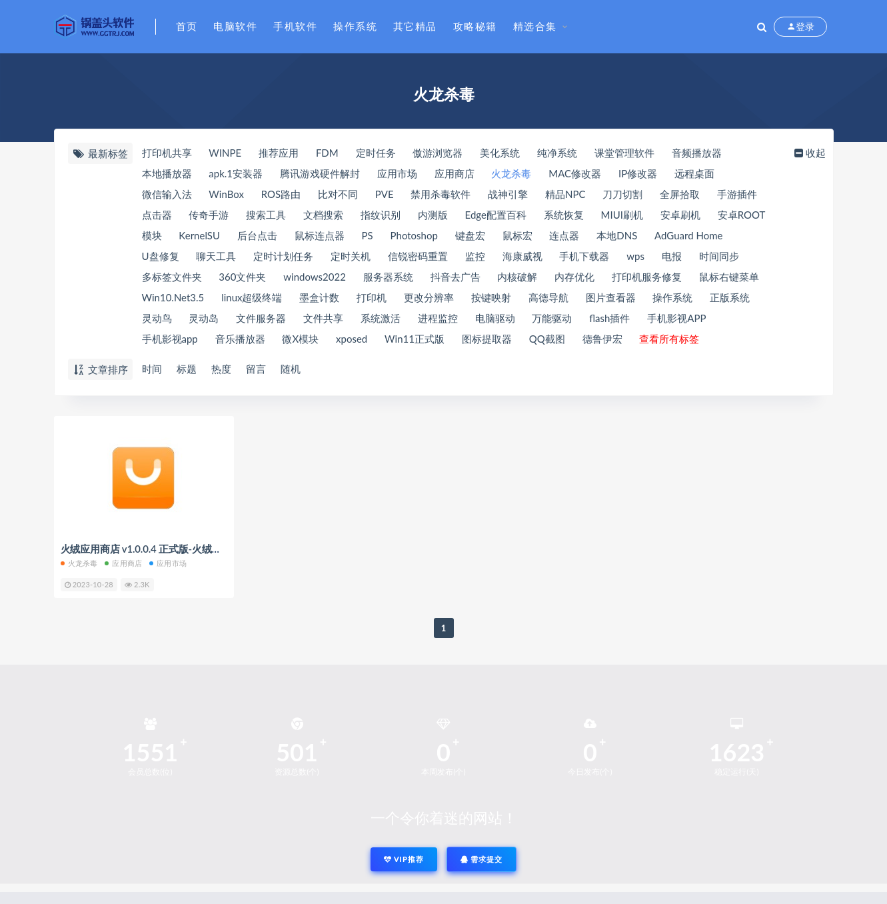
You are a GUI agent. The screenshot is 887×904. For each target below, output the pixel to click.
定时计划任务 (283, 256)
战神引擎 (508, 194)
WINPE (225, 153)
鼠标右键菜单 (729, 277)
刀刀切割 (622, 194)
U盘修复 (160, 256)
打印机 (372, 297)
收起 (809, 153)
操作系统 (355, 26)
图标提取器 (487, 339)
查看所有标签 (669, 339)
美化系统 (500, 153)
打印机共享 (167, 153)
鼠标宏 (517, 235)
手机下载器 (584, 256)
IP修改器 (637, 173)
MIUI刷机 (622, 215)
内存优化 (574, 277)
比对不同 (338, 194)
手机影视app (170, 339)
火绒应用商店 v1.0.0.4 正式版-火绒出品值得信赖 (166, 549)
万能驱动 (552, 318)
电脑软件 (235, 26)
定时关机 (351, 256)
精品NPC (565, 194)
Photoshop (414, 235)
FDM (327, 153)
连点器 (564, 235)
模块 (152, 235)
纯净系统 (557, 153)
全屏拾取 (680, 194)
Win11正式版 (414, 339)
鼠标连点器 (320, 235)
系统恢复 (564, 215)
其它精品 (415, 26)
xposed (351, 339)
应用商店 (454, 173)
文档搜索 (323, 215)
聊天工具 (216, 256)
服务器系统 (388, 277)
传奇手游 (209, 215)
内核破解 (517, 277)
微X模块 (300, 339)
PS (367, 235)
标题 (187, 369)
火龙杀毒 (511, 173)
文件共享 (323, 318)
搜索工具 (266, 215)
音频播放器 (697, 153)
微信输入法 (167, 194)
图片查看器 (611, 297)
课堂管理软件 (624, 153)
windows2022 (314, 277)
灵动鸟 (157, 318)
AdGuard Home (688, 235)
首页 (187, 26)
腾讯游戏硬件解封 (320, 173)
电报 (672, 256)
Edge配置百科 (495, 215)
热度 (221, 369)
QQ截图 (547, 339)
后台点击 (257, 235)
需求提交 (481, 859)
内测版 (433, 215)
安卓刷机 (680, 215)
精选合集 (535, 26)
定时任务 (376, 153)
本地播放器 (167, 173)
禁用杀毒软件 (440, 194)
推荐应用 (279, 153)
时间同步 (719, 256)
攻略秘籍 (475, 26)
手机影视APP (676, 318)
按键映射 (491, 297)
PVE (384, 194)
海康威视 (522, 256)
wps (635, 256)
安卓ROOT (742, 215)
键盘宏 (470, 235)
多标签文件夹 (172, 277)
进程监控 (438, 318)
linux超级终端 (251, 297)
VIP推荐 (404, 859)
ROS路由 (281, 194)
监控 (475, 256)
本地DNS (616, 235)
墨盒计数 (319, 297)
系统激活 (381, 318)
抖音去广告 (455, 277)
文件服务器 (261, 318)
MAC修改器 (574, 173)
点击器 (157, 215)
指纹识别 (381, 215)
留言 (256, 369)
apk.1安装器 (236, 173)
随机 (291, 369)
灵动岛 (204, 318)
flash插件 (609, 318)
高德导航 (548, 297)
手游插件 (737, 194)
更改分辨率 (429, 297)
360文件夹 (242, 277)
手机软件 (295, 26)
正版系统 (730, 297)
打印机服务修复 (647, 277)
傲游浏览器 (437, 153)
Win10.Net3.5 (173, 297)
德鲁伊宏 (602, 339)
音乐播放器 (240, 339)
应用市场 (397, 173)
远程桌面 (694, 173)
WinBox (226, 194)
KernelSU (199, 235)
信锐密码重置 (418, 256)
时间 (152, 369)
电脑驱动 (495, 318)
